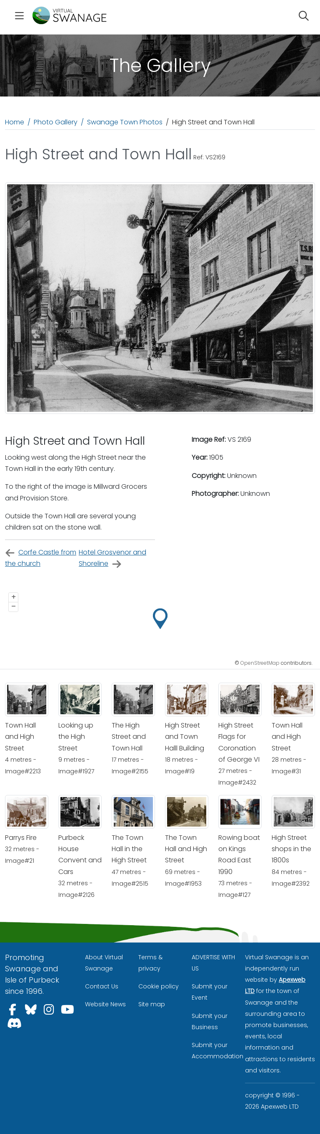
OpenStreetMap (260, 662)
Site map (151, 1004)
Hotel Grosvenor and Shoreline (112, 558)
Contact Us (101, 986)
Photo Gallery (56, 122)
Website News (105, 1004)
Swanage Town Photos (124, 122)
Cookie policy (158, 986)
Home (14, 122)
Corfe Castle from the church (40, 557)
